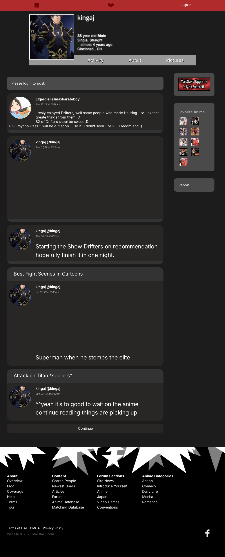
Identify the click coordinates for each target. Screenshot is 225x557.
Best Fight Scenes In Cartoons (48, 274)
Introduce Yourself (112, 486)
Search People (64, 481)
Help (11, 496)
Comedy (149, 486)
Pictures (175, 60)
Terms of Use (17, 528)
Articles (58, 491)
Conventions (107, 507)
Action (147, 481)
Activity (95, 60)
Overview (15, 481)
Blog (11, 486)
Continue (85, 428)
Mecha (147, 496)
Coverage (15, 491)
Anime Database (65, 502)
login (27, 83)
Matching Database (68, 507)
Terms (12, 502)
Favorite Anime (191, 112)
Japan (102, 496)
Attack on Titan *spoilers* (43, 375)
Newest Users (63, 486)
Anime (102, 491)
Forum (57, 496)
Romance (150, 502)
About (135, 60)
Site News (105, 481)
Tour (11, 507)
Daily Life (150, 491)
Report (183, 185)
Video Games (108, 502)
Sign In (186, 5)
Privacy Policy (53, 528)
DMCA (35, 528)
